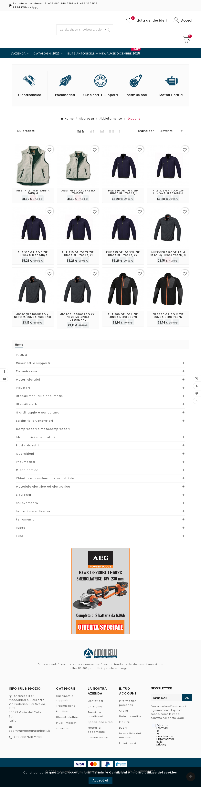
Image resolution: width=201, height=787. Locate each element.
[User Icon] (182, 20)
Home (19, 344)
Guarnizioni (25, 454)
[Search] (107, 30)
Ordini (123, 711)
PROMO (21, 355)
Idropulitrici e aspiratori (35, 437)
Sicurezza (23, 495)
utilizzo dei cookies (160, 772)
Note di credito (130, 716)
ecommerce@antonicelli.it (29, 731)
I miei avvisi (127, 743)
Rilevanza (172, 131)
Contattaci (95, 701)
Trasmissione (26, 371)
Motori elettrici (28, 380)
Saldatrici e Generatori (34, 421)
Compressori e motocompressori (43, 429)
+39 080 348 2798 (61, 3)
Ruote (20, 528)
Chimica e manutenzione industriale (45, 478)
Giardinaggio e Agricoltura (37, 412)
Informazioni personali (128, 703)
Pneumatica (25, 462)
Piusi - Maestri (27, 445)
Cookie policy (98, 737)
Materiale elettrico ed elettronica (43, 487)
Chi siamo (95, 706)
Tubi (19, 536)
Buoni (123, 728)
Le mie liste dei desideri (130, 735)
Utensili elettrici (28, 404)
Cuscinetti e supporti (33, 363)
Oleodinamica (27, 470)
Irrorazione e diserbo (33, 511)
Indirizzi (124, 722)
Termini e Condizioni (109, 772)
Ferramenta (25, 519)
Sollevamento (27, 503)
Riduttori (23, 388)
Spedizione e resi (100, 722)
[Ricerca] (79, 30)
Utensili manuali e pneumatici (40, 396)
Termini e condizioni (95, 714)
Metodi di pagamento (96, 730)
